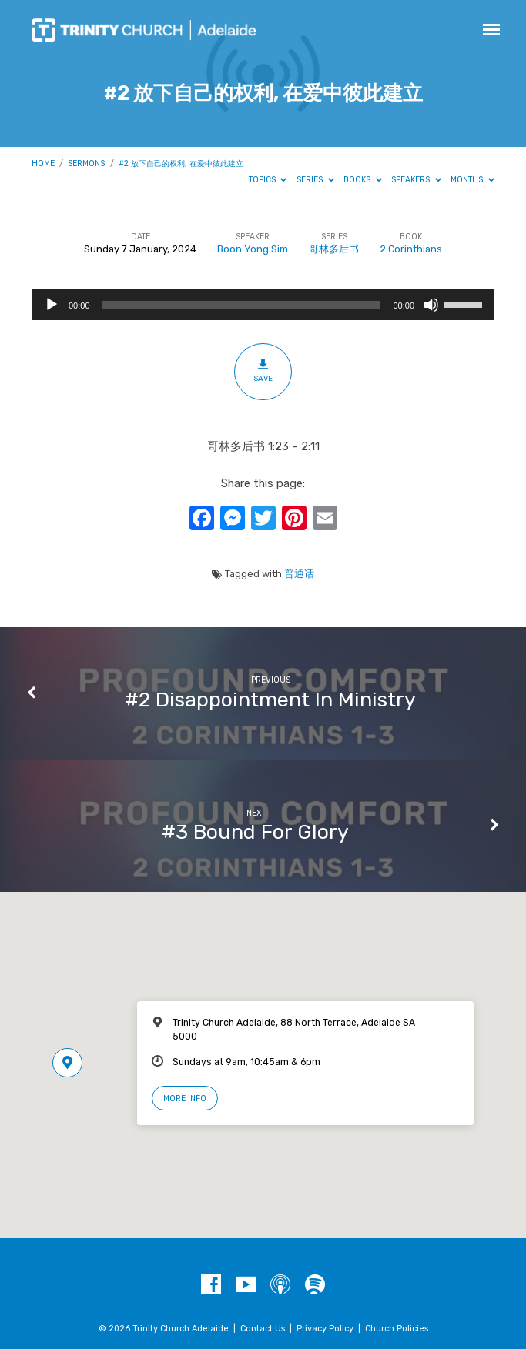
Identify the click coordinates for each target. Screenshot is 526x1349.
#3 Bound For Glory (255, 832)
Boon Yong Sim (252, 249)
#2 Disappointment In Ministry (270, 699)
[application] (263, 304)
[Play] (51, 304)
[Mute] (431, 304)
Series (315, 180)
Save (263, 370)
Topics (268, 180)
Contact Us (262, 1329)
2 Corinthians (411, 249)
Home (43, 164)
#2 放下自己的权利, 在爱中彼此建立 (181, 164)
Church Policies (396, 1329)
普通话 (299, 573)
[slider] (241, 305)
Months (472, 180)
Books (362, 180)
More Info (184, 1099)
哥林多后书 (334, 249)
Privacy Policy (325, 1329)
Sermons (86, 164)
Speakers (416, 180)
